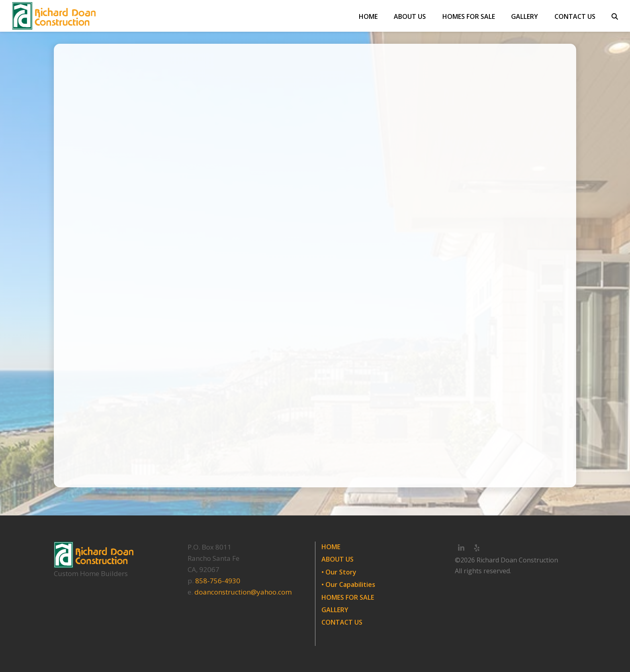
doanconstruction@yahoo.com (243, 592)
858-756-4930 (217, 580)
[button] (615, 16)
